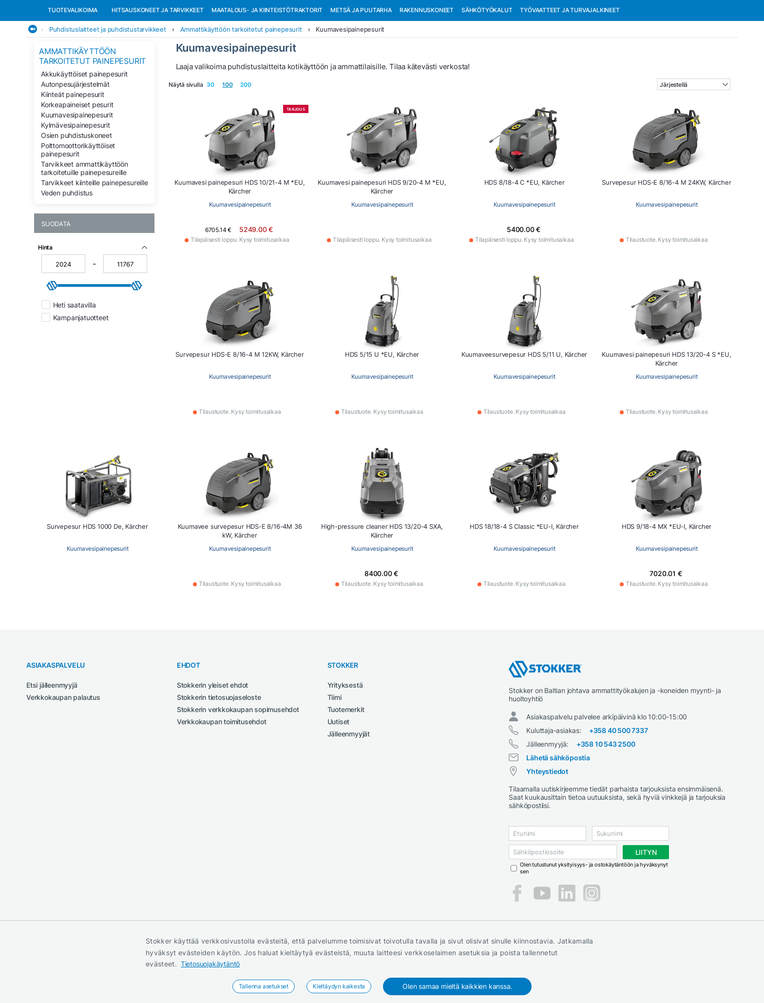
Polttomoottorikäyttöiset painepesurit (78, 200)
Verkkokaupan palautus (63, 747)
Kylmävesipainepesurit (75, 175)
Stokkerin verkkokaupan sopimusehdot (238, 759)
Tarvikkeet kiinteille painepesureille (94, 233)
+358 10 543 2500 (605, 794)
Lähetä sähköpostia (558, 808)
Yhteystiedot (547, 821)
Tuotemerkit (345, 759)
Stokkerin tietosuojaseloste (219, 747)
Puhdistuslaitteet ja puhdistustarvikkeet (107, 79)
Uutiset (338, 772)
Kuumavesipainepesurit (350, 79)
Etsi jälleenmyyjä (51, 735)
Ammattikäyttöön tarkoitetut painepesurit (241, 79)
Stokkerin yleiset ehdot (212, 735)
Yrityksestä (345, 735)
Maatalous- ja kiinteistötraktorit (267, 60)
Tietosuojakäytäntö (210, 964)
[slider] (52, 335)
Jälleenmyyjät (348, 784)
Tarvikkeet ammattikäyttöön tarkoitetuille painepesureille (84, 218)
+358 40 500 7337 (618, 780)
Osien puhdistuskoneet (76, 185)
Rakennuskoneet (427, 60)
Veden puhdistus (67, 243)
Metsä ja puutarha (361, 60)
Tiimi (334, 747)
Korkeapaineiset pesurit (77, 155)
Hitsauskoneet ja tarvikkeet (158, 60)
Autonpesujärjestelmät (75, 134)
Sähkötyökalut (486, 60)
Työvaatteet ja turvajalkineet (569, 60)
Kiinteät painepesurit (72, 144)
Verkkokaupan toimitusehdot (222, 772)
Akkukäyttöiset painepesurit (84, 124)
